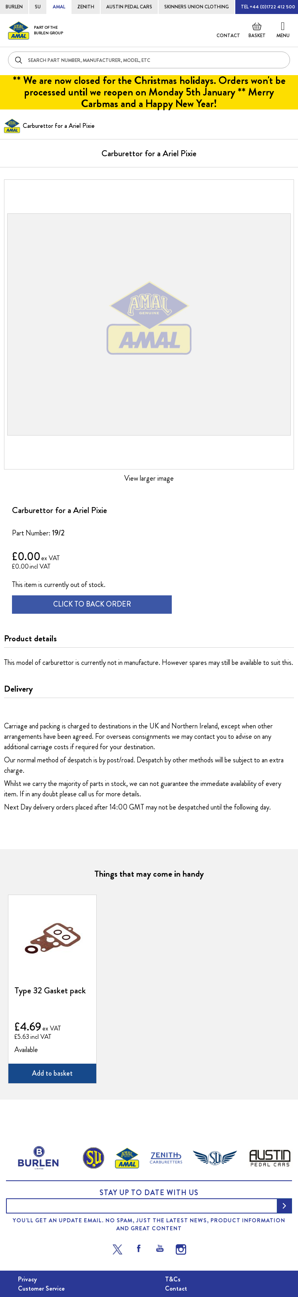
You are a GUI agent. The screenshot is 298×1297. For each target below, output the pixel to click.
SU (38, 6)
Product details (30, 638)
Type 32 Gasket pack (50, 990)
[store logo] (35, 30)
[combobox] (149, 60)
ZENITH (85, 6)
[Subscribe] (284, 1205)
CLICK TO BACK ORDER (92, 604)
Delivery (18, 689)
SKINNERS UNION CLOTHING (196, 6)
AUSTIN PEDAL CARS (129, 6)
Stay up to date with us (149, 1193)
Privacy (27, 1279)
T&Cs (173, 1279)
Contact (228, 35)
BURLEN (14, 6)
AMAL (59, 6)
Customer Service (41, 1288)
